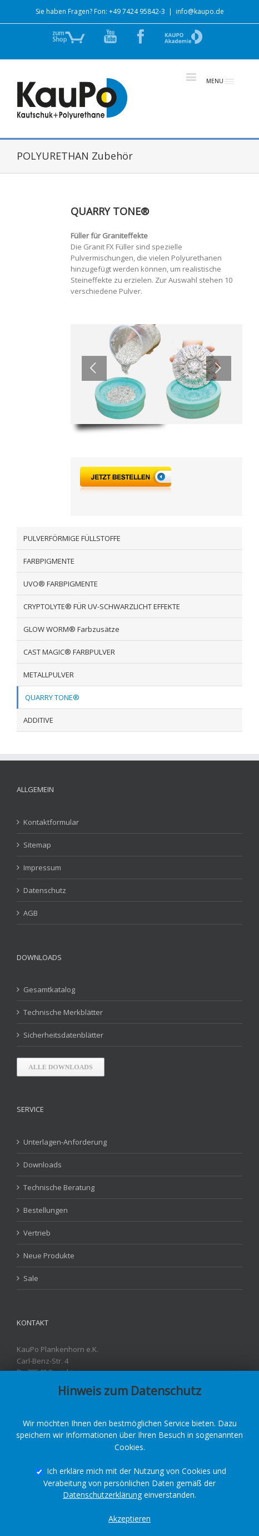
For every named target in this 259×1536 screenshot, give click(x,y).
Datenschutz (44, 890)
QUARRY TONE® (52, 697)
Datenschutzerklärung (102, 1494)
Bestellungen (45, 1210)
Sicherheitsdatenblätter (63, 1035)
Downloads (42, 1165)
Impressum (42, 867)
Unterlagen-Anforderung (65, 1142)
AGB (30, 913)
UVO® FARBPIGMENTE (60, 584)
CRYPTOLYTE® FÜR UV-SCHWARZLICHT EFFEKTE (101, 606)
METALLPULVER (48, 675)
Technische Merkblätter (63, 1012)
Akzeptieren (129, 1518)
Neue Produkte (48, 1256)
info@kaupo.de (200, 11)
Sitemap (37, 845)
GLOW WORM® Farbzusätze (71, 629)
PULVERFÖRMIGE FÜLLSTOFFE (72, 538)
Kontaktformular (51, 822)
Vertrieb (37, 1233)
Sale (30, 1278)
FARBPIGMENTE (48, 561)
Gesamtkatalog (49, 989)
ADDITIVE (38, 720)
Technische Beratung (58, 1187)
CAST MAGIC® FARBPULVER (69, 652)
